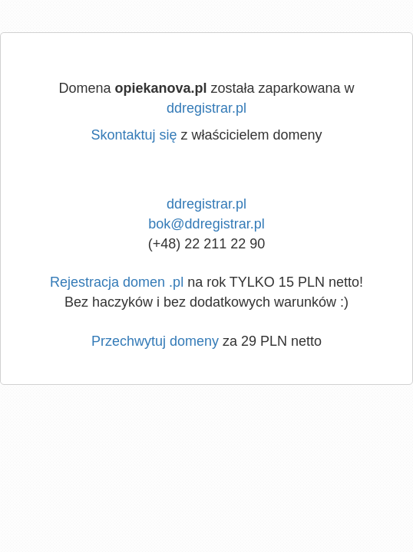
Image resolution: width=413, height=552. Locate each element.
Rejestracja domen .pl (116, 282)
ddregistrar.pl (206, 108)
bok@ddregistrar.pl (206, 224)
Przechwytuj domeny (155, 341)
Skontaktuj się (134, 135)
